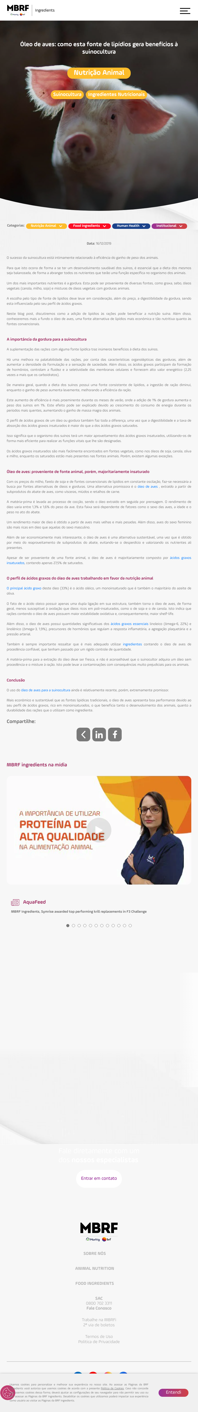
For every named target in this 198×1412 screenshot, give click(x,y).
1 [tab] (67, 925)
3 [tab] (79, 925)
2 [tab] (73, 925)
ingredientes (132, 644)
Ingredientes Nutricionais (116, 94)
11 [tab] (124, 925)
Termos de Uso (99, 1337)
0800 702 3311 (99, 1303)
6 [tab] (96, 925)
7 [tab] (101, 925)
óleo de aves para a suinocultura (45, 690)
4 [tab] (84, 925)
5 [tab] (90, 925)
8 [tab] (107, 925)
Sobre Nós (95, 1254)
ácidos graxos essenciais (129, 624)
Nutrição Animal (99, 73)
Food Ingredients (95, 1284)
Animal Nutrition (95, 1269)
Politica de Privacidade (99, 1342)
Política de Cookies (112, 1388)
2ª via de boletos (99, 1325)
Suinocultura (67, 94)
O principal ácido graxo (24, 588)
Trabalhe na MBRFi (99, 1320)
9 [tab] (113, 925)
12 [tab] (130, 925)
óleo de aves (148, 487)
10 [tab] (118, 925)
